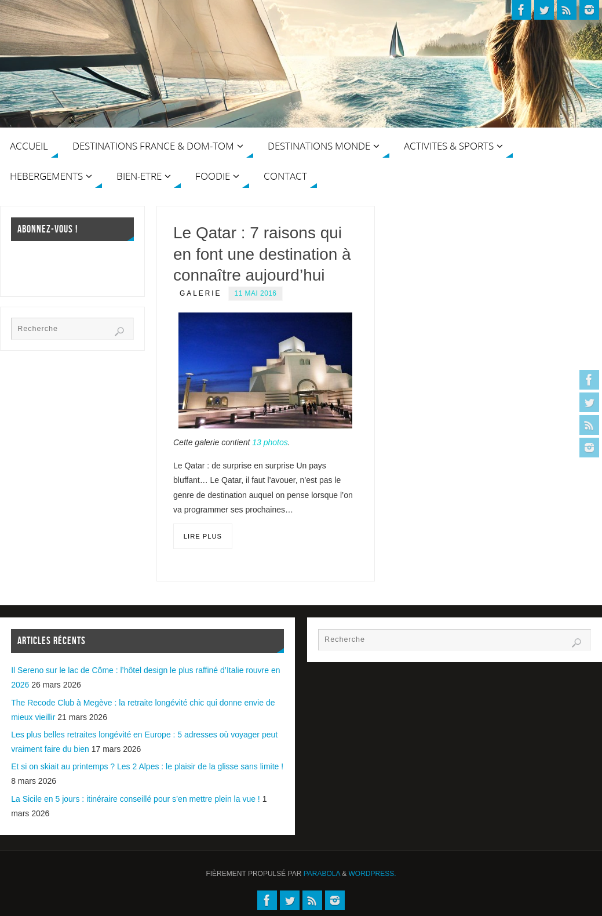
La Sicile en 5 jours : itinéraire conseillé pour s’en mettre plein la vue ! (135, 799)
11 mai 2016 (256, 293)
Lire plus (203, 536)
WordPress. (372, 874)
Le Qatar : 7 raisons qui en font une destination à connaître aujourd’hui (262, 254)
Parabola (322, 874)
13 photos (270, 442)
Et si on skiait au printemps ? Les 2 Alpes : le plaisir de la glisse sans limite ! (147, 766)
